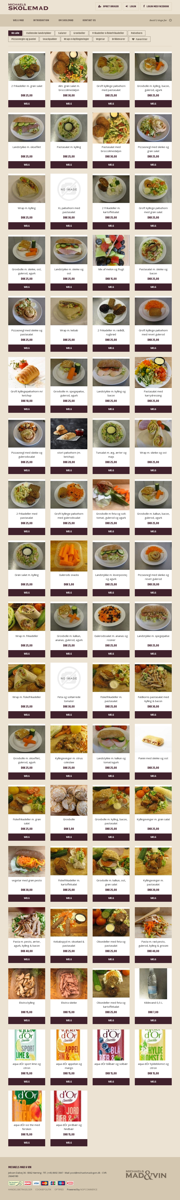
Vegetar (102, 39)
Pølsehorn (139, 33)
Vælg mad (18, 20)
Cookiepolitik (43, 1189)
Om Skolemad (65, 20)
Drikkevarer (120, 39)
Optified (59, 1189)
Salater (63, 33)
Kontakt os (88, 20)
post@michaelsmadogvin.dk (85, 1172)
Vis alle (16, 33)
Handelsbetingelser (20, 1189)
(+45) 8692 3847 (55, 1172)
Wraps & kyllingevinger (77, 39)
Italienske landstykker (39, 33)
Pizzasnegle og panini (24, 39)
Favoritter (142, 39)
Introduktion (41, 20)
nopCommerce (88, 1189)
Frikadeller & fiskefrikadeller (110, 33)
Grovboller (81, 33)
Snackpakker (50, 39)
